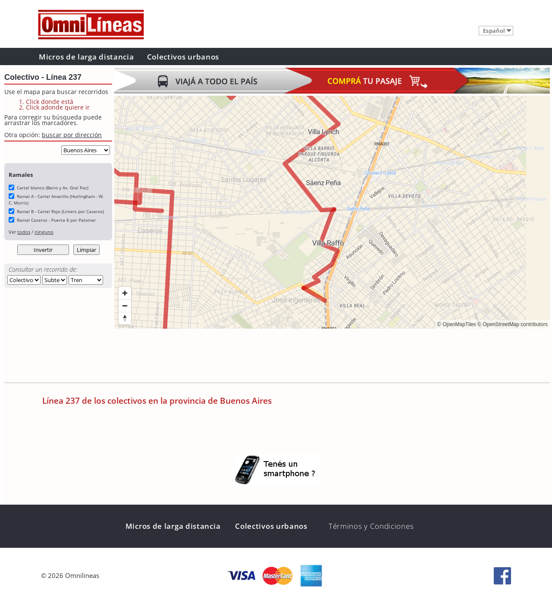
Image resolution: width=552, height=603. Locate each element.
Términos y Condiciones (371, 526)
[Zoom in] (125, 293)
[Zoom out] (125, 305)
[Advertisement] (271, 356)
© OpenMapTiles (456, 324)
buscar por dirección (72, 135)
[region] (332, 212)
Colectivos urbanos (183, 57)
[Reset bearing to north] (125, 318)
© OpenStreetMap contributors (512, 324)
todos (23, 232)
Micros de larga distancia (86, 57)
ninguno (43, 232)
